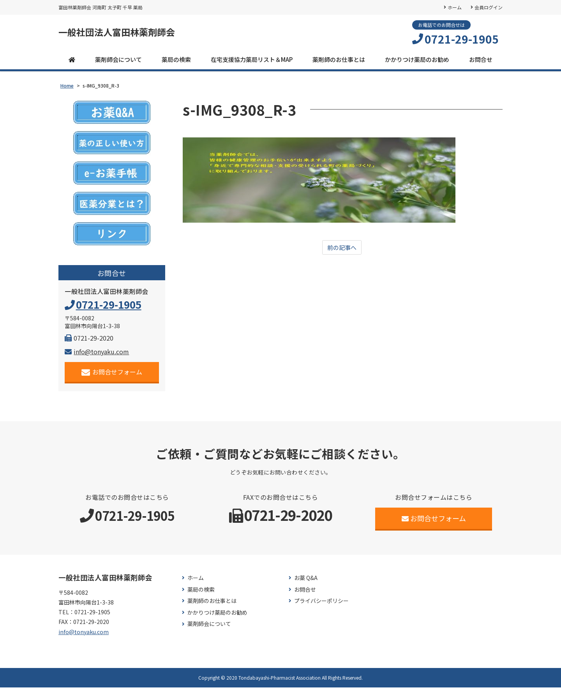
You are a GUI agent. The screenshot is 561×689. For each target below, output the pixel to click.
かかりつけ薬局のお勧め (417, 61)
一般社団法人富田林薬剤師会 (124, 33)
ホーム (454, 7)
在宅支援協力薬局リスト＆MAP (252, 61)
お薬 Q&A (306, 579)
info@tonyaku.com (97, 353)
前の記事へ (342, 249)
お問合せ (480, 61)
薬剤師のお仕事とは (338, 61)
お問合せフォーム (112, 373)
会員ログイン (489, 7)
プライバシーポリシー (321, 602)
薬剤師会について (118, 61)
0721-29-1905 (462, 39)
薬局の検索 (176, 61)
